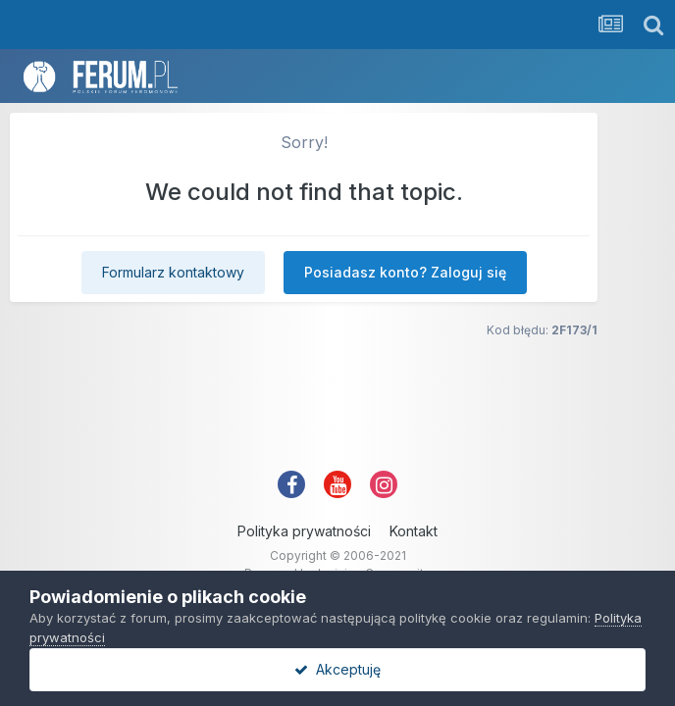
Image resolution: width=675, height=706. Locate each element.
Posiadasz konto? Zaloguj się (405, 272)
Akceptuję (337, 669)
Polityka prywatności (304, 531)
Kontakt (413, 531)
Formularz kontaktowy (173, 272)
